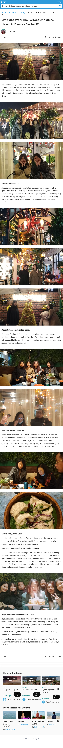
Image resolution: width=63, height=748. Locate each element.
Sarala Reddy (24, 724)
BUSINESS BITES (40, 727)
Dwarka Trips (22, 13)
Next (58, 689)
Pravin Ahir (52, 724)
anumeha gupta (10, 729)
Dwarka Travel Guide (10, 13)
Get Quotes (17, 694)
